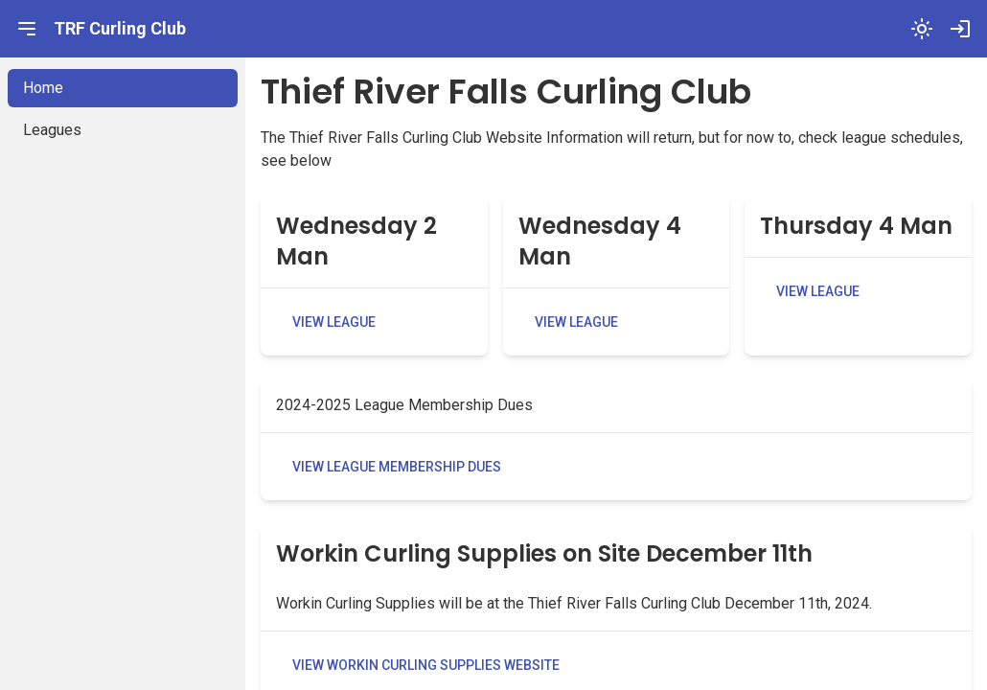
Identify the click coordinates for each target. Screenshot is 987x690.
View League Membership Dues (396, 466)
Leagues (52, 130)
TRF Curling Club (120, 28)
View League (334, 322)
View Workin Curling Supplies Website (426, 665)
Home (43, 88)
